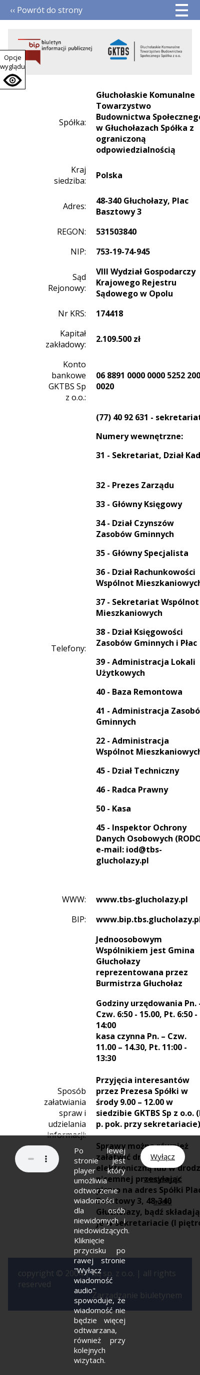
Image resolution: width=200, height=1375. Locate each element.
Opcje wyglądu (12, 62)
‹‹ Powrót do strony (46, 9)
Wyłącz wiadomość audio (163, 1159)
